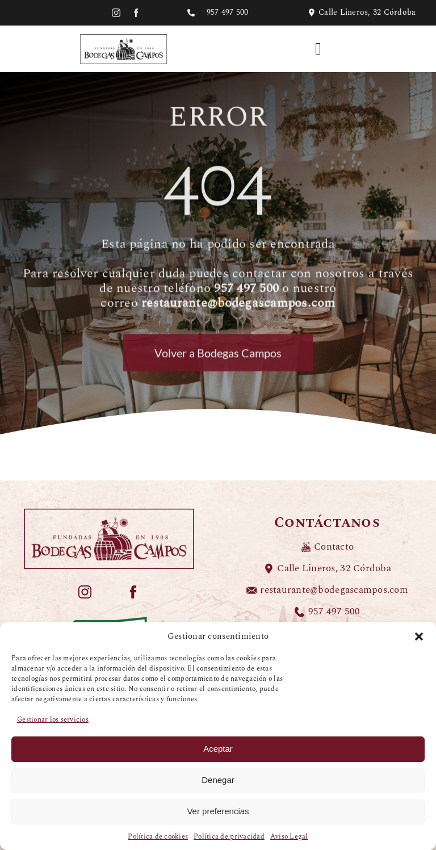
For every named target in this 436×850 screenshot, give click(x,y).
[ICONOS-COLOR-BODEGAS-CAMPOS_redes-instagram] (85, 589)
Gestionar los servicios (53, 719)
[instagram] (116, 13)
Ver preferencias (218, 811)
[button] (419, 636)
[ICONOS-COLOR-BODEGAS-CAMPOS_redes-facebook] (133, 589)
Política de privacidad (229, 836)
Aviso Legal (289, 836)
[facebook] (136, 13)
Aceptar (218, 748)
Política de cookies (158, 836)
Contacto (334, 546)
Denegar (218, 780)
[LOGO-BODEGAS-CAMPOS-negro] (123, 35)
